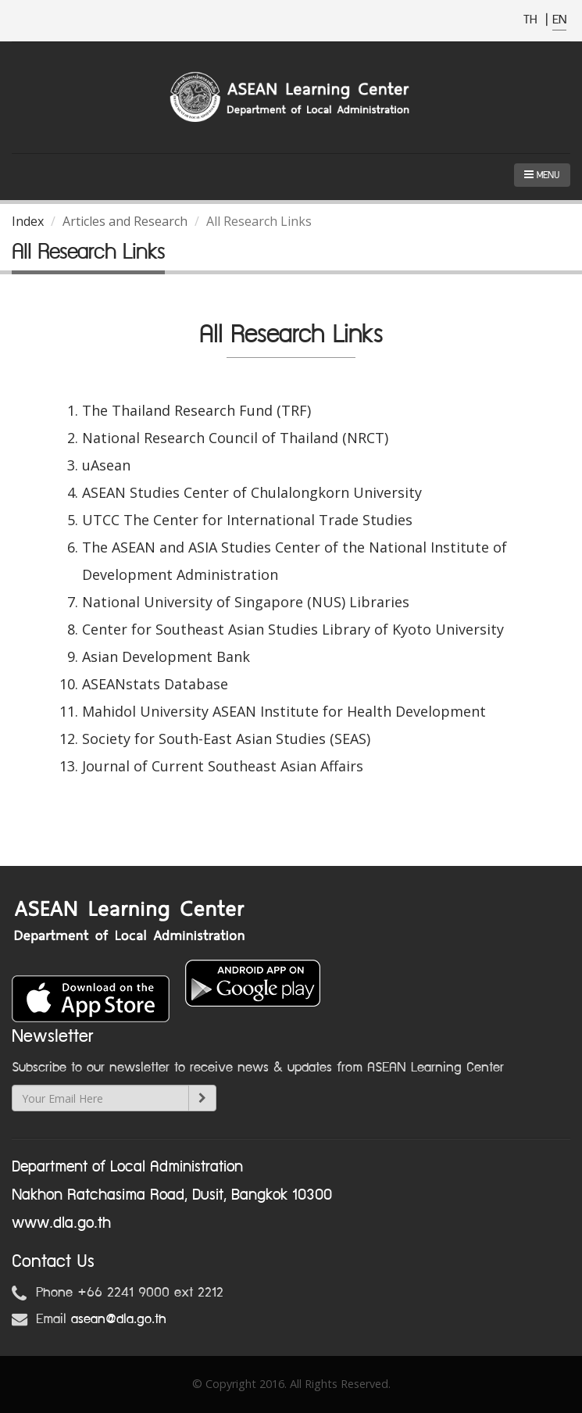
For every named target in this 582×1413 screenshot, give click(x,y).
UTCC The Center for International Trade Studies (247, 519)
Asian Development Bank (166, 656)
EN (559, 20)
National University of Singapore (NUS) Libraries (245, 601)
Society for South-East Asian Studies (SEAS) (226, 738)
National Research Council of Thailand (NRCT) (235, 437)
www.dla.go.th (61, 1223)
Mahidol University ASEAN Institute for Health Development (284, 711)
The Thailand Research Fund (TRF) (196, 410)
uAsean (106, 465)
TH (532, 20)
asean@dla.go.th (118, 1319)
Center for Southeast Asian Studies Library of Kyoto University (293, 629)
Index (28, 221)
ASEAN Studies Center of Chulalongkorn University (252, 492)
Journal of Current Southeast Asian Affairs (222, 766)
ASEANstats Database (155, 683)
